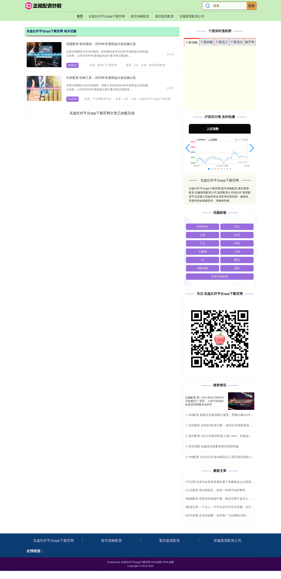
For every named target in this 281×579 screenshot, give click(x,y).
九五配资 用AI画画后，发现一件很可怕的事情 (216, 490)
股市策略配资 (140, 16)
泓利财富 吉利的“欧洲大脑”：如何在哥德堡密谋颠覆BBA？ (226, 425)
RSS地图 (156, 562)
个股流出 (236, 42)
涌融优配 (202, 268)
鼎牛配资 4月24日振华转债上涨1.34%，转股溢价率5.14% (225, 435)
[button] (187, 148)
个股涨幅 (191, 42)
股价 (237, 268)
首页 (80, 16)
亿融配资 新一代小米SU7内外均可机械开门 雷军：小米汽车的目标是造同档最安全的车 (204, 401)
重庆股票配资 (164, 16)
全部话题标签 (219, 276)
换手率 (249, 42)
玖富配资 (72, 99)
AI (202, 259)
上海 (237, 251)
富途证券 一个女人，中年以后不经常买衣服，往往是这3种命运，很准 (231, 507)
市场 (237, 243)
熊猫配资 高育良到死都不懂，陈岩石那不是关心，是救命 (223, 498)
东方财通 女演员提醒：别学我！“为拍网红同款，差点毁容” (224, 515)
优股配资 (72, 65)
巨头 (237, 226)
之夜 (202, 235)
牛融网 (202, 251)
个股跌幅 (206, 42)
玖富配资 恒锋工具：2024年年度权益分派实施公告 (101, 77)
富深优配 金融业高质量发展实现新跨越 (213, 446)
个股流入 (221, 42)
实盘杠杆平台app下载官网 (107, 16)
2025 (237, 235)
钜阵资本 (202, 226)
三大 (202, 243)
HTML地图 (168, 562)
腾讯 (237, 259)
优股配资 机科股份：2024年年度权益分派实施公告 (101, 44)
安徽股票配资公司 (192, 16)
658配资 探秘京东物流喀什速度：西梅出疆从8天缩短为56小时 (228, 414)
